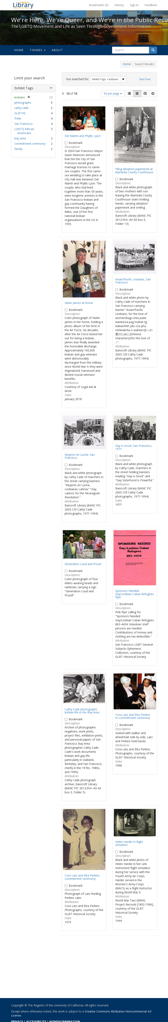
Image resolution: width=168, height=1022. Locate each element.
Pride (17, 118)
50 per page (113, 93)
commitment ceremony (29, 143)
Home (19, 50)
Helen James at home (79, 303)
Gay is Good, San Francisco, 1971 (133, 447)
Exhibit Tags (23, 88)
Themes (37, 50)
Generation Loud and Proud (83, 564)
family (18, 149)
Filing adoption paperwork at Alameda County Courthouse (134, 170)
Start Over (145, 79)
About (57, 50)
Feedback (150, 5)
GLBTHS (20, 113)
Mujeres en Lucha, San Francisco (80, 456)
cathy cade (21, 108)
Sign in (134, 5)
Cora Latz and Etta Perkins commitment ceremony (82, 876)
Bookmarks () (98, 5)
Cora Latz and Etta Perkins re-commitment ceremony (132, 716)
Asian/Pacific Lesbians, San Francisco (133, 280)
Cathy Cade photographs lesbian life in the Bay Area (82, 710)
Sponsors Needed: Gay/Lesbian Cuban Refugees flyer (134, 594)
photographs (22, 102)
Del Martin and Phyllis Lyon (82, 136)
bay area (20, 138)
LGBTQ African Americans (24, 131)
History (119, 5)
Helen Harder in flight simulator (129, 843)
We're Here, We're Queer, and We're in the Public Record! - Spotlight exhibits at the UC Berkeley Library (23, 5)
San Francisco (23, 124)
